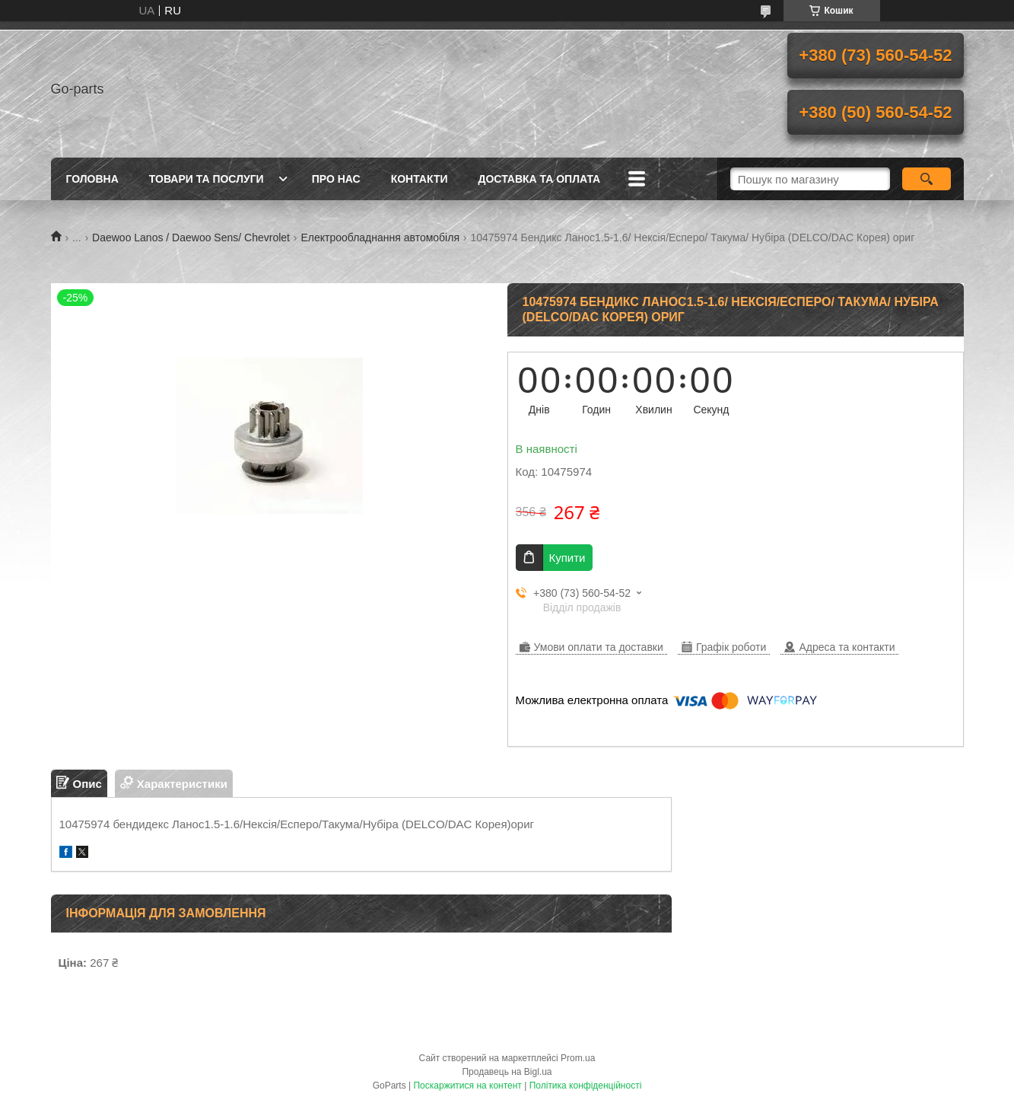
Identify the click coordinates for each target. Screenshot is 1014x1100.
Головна (92, 179)
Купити (567, 557)
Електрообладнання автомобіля (379, 237)
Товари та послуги (206, 179)
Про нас (336, 179)
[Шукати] (927, 178)
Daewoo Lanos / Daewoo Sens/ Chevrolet (191, 237)
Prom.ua (578, 1058)
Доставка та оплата (539, 179)
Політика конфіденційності (585, 1085)
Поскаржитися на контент (467, 1085)
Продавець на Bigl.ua (507, 1072)
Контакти (419, 179)
